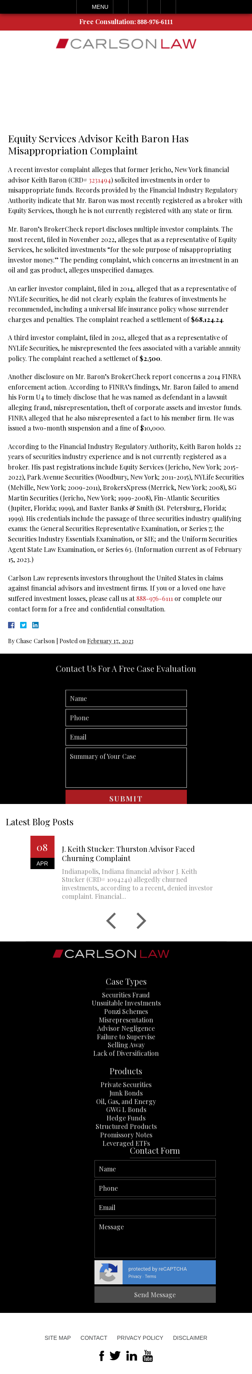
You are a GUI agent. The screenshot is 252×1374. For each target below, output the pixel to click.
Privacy (237, 1276)
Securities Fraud (126, 1031)
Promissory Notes (126, 1171)
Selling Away (126, 1081)
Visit (154, 7)
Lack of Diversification (126, 1089)
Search (168, 7)
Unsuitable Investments (126, 1040)
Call (120, 7)
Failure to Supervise (126, 1073)
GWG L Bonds (126, 1146)
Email (138, 7)
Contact (93, 1338)
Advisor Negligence (126, 1064)
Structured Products (126, 1163)
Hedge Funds (126, 1154)
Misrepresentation (126, 1056)
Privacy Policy (140, 1338)
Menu (100, 7)
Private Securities (126, 1121)
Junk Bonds (126, 1129)
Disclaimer (190, 1338)
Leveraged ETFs (126, 1179)
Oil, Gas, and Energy (126, 1138)
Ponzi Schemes (126, 1048)
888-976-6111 (155, 21)
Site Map (58, 1338)
